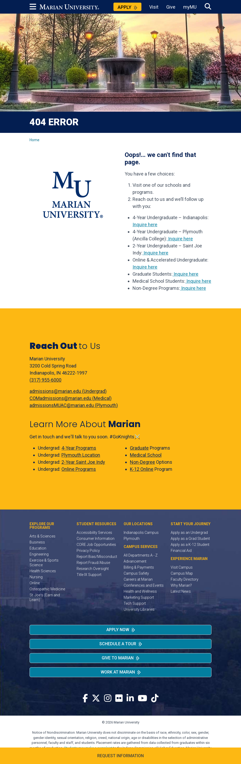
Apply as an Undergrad (189, 532)
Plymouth (132, 538)
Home (34, 140)
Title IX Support (89, 575)
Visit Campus (182, 567)
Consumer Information (95, 538)
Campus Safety (136, 573)
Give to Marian (118, 657)
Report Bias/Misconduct (97, 556)
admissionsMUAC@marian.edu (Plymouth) (74, 405)
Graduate (139, 448)
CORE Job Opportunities (96, 544)
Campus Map (182, 573)
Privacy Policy (88, 550)
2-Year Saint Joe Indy (83, 462)
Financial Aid (181, 550)
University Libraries (139, 609)
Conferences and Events (144, 585)
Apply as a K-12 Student (190, 544)
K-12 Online (141, 469)
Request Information (120, 755)
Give (170, 7)
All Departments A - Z (141, 555)
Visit (153, 7)
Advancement (135, 561)
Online (35, 583)
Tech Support (135, 603)
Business (37, 542)
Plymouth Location (80, 455)
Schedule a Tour (117, 643)
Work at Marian (118, 672)
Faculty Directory (184, 579)
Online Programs (78, 469)
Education (38, 548)
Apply (124, 7)
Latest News (181, 591)
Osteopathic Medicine (47, 589)
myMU (190, 7)
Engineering (39, 554)
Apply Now (117, 629)
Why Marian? (181, 585)
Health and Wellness (140, 591)
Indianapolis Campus (141, 532)
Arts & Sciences (42, 536)
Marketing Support (139, 597)
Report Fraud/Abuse (93, 563)
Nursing (36, 577)
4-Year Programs (78, 448)
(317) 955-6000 (45, 380)
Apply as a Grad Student (190, 538)
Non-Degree (142, 462)
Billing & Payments (139, 567)
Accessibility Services (94, 532)
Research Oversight (93, 569)
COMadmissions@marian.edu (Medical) (71, 398)
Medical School (146, 455)
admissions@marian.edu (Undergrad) (68, 391)
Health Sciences (43, 571)
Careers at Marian (138, 579)
